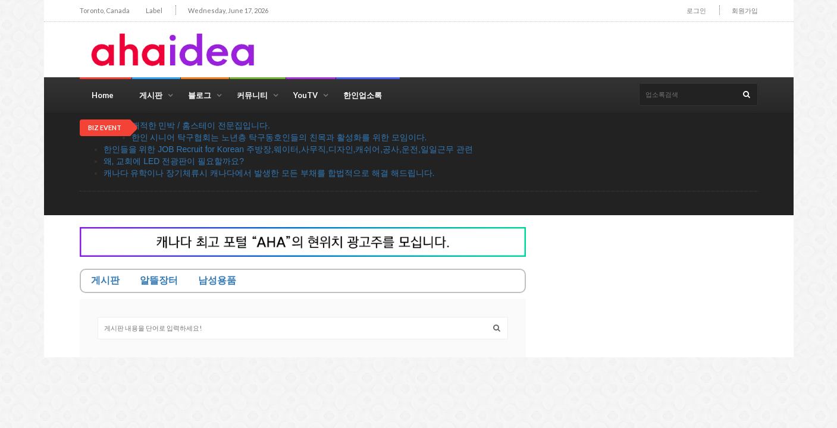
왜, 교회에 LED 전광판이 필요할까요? (174, 161)
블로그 (199, 95)
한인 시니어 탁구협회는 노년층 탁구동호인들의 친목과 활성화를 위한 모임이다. (279, 137)
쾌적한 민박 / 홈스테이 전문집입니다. (200, 125)
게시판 (150, 95)
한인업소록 (362, 95)
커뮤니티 (252, 95)
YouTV (305, 95)
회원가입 (745, 10)
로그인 (696, 10)
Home (103, 95)
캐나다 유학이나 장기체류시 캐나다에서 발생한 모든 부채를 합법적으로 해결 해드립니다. (269, 173)
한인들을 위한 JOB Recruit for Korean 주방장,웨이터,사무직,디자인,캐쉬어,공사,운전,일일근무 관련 (289, 149)
